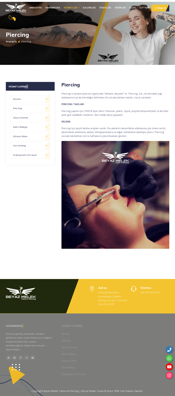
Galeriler (89, 7)
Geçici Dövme (30, 117)
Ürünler (120, 7)
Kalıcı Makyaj (30, 126)
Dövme (30, 99)
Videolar (105, 7)
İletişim (145, 7)
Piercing (26, 41)
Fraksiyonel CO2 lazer (30, 155)
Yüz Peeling (30, 145)
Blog (133, 7)
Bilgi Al (160, 8)
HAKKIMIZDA (52, 7)
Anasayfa (35, 7)
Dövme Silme (30, 136)
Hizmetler (70, 7)
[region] (87, 198)
